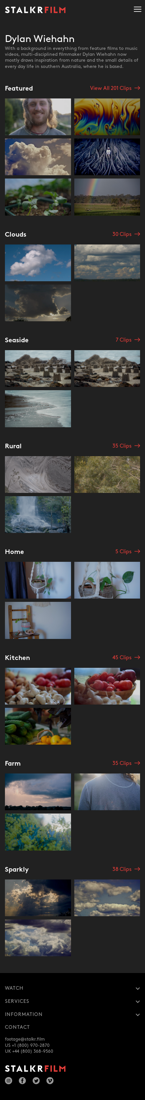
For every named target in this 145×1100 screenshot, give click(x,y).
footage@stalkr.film (25, 1039)
